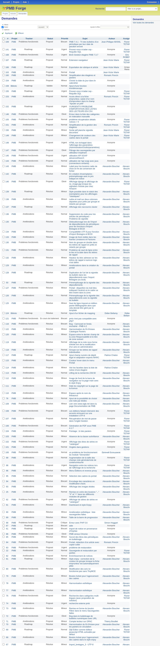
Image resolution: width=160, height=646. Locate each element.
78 (7, 556)
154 (7, 79)
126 (7, 282)
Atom (118, 640)
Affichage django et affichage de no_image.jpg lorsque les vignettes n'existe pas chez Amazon (82, 177)
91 (7, 481)
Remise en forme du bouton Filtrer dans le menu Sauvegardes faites (83, 582)
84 (7, 516)
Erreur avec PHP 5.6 (77, 498)
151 (7, 120)
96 (7, 448)
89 (7, 493)
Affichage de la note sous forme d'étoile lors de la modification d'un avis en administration (82, 328)
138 (7, 191)
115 (7, 343)
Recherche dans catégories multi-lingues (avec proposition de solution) (83, 570)
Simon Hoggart (108, 498)
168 (7, 54)
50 (7, 270)
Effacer (19, 33)
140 (7, 174)
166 (7, 66)
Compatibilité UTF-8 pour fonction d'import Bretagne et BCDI (83, 223)
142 (7, 167)
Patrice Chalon (108, 338)
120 (7, 319)
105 (7, 115)
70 (7, 595)
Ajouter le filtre (95, 27)
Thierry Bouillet (108, 592)
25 (7, 468)
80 (7, 541)
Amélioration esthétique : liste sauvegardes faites (81, 489)
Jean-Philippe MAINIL (108, 42)
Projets (5, 14)
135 (7, 212)
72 (7, 587)
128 (7, 261)
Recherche (100, 9)
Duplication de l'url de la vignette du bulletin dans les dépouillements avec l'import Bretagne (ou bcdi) (82, 264)
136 (7, 205)
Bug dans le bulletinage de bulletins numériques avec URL (82, 588)
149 (7, 130)
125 (7, 289)
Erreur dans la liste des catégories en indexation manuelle (83, 111)
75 (7, 568)
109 (7, 385)
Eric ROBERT (123, 55)
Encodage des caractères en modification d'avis (80, 459)
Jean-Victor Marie (108, 59)
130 (7, 232)
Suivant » (25, 635)
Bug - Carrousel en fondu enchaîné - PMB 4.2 (79, 310)
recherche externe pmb (78, 575)
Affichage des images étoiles (80, 463)
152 (7, 103)
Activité (13, 14)
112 (7, 360)
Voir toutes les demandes (143, 23)
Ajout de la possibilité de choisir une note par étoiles (82, 381)
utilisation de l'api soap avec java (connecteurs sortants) (82, 156)
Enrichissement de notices (79, 529)
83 (7, 521)
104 (7, 411)
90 (7, 488)
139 (7, 184)
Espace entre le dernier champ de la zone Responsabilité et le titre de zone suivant (83, 321)
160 (7, 74)
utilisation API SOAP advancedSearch (77, 151)
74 (7, 575)
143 (7, 160)
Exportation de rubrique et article (82, 66)
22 (7, 524)
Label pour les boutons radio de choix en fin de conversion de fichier (82, 162)
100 (7, 431)
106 (7, 406)
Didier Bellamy (108, 299)
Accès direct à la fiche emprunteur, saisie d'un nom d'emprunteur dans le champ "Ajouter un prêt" (80, 97)
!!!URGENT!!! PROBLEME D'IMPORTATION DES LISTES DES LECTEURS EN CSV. (81, 105)
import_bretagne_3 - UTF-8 (80, 614)
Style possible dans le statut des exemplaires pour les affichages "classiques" (82, 186)
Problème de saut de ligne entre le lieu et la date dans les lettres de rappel (82, 241)
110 (7, 375)
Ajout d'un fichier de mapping (81, 299)
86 (7, 508)
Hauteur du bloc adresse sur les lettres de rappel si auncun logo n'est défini (82, 248)
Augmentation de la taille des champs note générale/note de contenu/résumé (81, 438)
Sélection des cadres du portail (81, 453)
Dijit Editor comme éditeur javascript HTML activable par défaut (81, 602)
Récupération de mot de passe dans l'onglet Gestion (81, 400)
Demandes (22, 14)
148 (7, 138)
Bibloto (13, 84)
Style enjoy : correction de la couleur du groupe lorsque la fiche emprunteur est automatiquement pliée (83, 535)
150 (7, 125)
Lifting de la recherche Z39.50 (81, 355)
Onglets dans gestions (78, 426)
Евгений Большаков (108, 431)
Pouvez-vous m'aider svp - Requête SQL (80, 50)
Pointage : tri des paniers (79, 411)
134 (7, 222)
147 (7, 145)
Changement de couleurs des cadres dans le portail (81, 131)
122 (7, 314)
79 (7, 549)
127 (7, 275)
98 (7, 443)
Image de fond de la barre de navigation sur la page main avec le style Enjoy (82, 362)
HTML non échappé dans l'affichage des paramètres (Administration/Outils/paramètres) (83, 140)
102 (7, 421)
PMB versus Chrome (77, 508)
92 (7, 476)
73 (7, 580)
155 (7, 89)
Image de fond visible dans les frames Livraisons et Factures (81, 228)
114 (7, 350)
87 (7, 501)
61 (7, 503)
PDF (128, 640)
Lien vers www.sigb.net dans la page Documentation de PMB (81, 386)
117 (7, 338)
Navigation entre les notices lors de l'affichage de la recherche (82, 444)
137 (7, 198)
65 (7, 627)
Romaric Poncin (108, 74)
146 (7, 110)
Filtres (6, 24)
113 (7, 355)
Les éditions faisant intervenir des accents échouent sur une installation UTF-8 (82, 394)
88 (7, 498)
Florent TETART (123, 43)
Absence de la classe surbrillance (82, 416)
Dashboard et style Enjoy (79, 481)
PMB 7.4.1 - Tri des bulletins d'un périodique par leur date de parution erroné (82, 44)
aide (70, 501)
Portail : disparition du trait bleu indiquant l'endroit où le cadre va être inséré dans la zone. (82, 277)
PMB (13, 42)
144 (7, 155)
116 (7, 309)
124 (7, 299)
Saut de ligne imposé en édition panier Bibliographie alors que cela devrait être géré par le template (82, 292)
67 (7, 614)
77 (7, 563)
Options (6, 29)
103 (7, 416)
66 (7, 619)
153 (7, 94)
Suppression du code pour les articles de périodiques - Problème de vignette (81, 207)
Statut (6, 27)
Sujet (83, 39)
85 (7, 511)
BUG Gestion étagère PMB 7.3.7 (82, 54)
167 (7, 59)
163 (7, 71)
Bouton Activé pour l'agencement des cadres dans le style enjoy (82, 608)
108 (7, 392)
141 (7, 49)
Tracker (28, 39)
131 (7, 239)
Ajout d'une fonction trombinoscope (77, 85)
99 (7, 436)
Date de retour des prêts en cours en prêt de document (83, 628)
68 (7, 607)
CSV (123, 640)
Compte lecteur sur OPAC (79, 592)
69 (7, 600)
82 (7, 529)
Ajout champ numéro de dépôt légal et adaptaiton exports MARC (83, 339)
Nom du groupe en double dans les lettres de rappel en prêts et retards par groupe (82, 234)
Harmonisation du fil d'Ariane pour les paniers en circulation (83, 596)
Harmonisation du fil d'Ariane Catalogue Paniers (80, 315)
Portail (71, 71)
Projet (14, 39)
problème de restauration (79, 521)
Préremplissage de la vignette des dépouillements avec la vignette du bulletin (83, 284)
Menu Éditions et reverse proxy (81, 448)
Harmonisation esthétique (79, 556)
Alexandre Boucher (108, 160)
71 (7, 592)
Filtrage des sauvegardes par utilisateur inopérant (81, 146)
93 (7, 463)
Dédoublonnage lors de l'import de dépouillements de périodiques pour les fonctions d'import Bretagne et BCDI (83, 215)
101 (7, 426)
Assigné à (123, 39)
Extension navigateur (77, 59)
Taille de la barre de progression (82, 493)
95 (7, 453)
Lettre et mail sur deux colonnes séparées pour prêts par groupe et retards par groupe (83, 193)
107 (7, 399)
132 (7, 246)
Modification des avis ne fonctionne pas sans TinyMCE (81, 542)
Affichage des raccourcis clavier (82, 198)
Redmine (72, 644)
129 (7, 253)
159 (7, 84)
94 (7, 458)
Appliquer (8, 33)
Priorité (64, 39)
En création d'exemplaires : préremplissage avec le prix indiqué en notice (80, 169)
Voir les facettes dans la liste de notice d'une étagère (82, 351)
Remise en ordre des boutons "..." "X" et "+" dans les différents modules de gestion (83, 470)
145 (7, 150)
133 (7, 227)
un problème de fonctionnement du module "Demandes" (82, 432)
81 (7, 532)
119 (7, 326)
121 (7, 304)
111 (7, 367)
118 (7, 333)
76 (7, 380)
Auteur (108, 39)
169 (7, 42)
